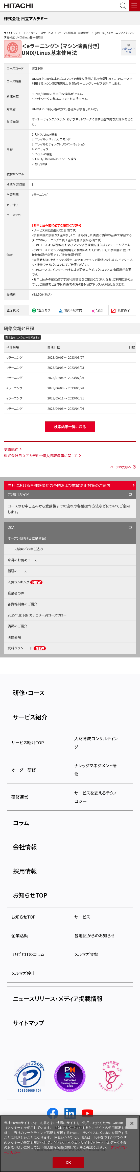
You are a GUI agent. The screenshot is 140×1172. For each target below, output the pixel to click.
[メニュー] (134, 5)
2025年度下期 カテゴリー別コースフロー (37, 615)
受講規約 (11, 449)
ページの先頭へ (120, 467)
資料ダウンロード (27, 648)
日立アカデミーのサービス (37, 33)
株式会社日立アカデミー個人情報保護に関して (41, 455)
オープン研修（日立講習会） (74, 33)
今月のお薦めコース (22, 560)
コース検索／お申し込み (25, 548)
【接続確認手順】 (71, 254)
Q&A (11, 527)
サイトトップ (10, 33)
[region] (70, 1143)
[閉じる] (131, 1123)
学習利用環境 (72, 279)
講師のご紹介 (17, 626)
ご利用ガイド (18, 494)
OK (68, 1162)
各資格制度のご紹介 (22, 604)
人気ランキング (25, 582)
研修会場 (14, 637)
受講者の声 (16, 593)
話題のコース (17, 570)
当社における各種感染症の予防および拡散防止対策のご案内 (59, 485)
